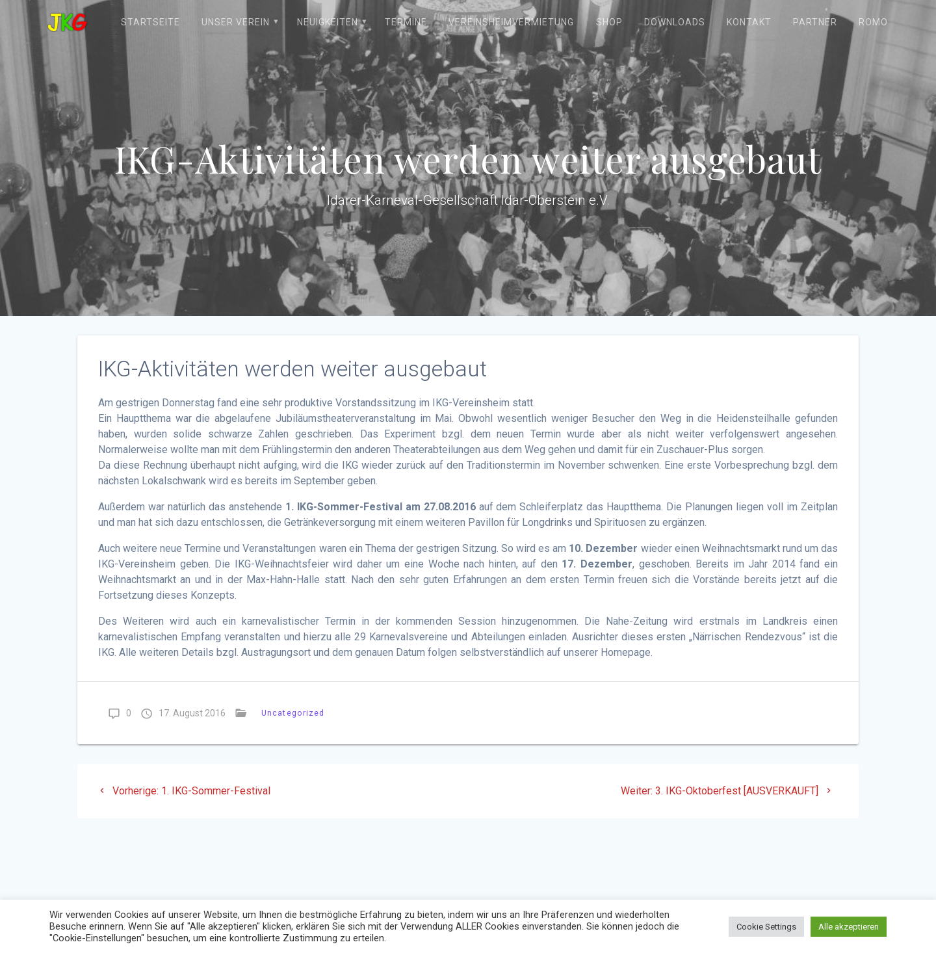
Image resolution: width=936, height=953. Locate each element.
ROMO (873, 22)
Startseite (150, 22)
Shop (609, 22)
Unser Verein (236, 22)
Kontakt (749, 22)
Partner (815, 22)
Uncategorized (292, 713)
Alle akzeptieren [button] (848, 927)
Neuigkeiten (327, 22)
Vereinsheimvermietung (511, 22)
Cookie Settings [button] (766, 927)
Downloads (674, 22)
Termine (406, 22)
